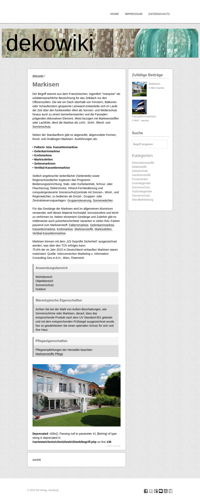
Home (114, 14)
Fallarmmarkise (78, 225)
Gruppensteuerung (79, 200)
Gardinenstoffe (141, 175)
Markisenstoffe (84, 229)
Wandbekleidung (142, 199)
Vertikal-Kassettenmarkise (49, 233)
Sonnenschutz (42, 126)
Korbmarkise (65, 229)
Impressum (133, 14)
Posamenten (140, 179)
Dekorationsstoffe (143, 162)
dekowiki (50, 43)
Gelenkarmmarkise (102, 225)
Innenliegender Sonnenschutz (141, 185)
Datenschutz (159, 14)
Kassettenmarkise (44, 229)
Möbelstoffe (139, 166)
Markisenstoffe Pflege (49, 354)
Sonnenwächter (103, 200)
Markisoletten (103, 229)
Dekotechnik (140, 171)
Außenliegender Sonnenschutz (142, 193)
